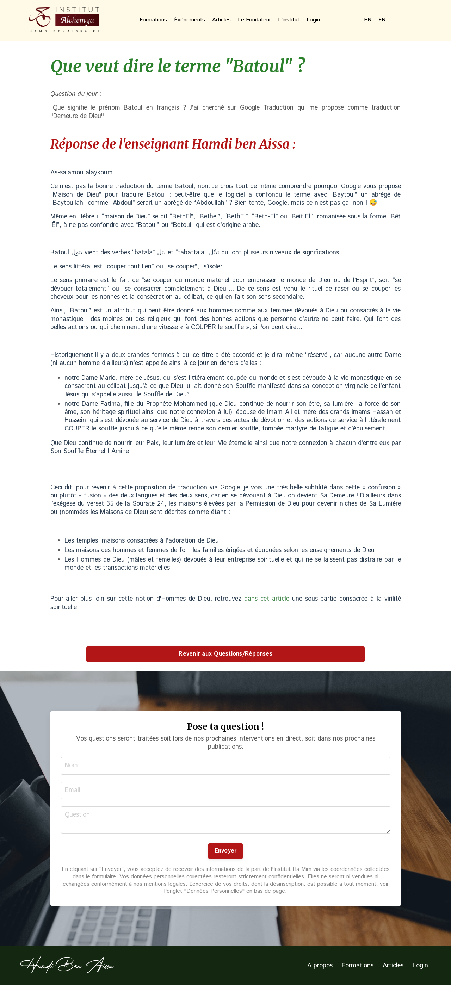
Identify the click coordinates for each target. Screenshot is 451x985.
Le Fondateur (254, 20)
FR (381, 20)
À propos (320, 965)
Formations (153, 20)
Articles (221, 20)
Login (313, 20)
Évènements (189, 20)
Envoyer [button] (226, 851)
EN (367, 20)
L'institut (288, 20)
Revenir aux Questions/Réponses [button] (225, 654)
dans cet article (266, 598)
